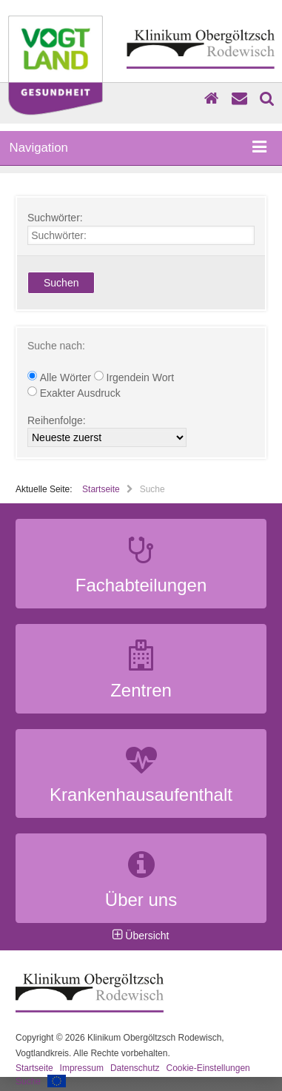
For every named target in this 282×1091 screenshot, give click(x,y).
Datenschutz (135, 1068)
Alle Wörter (60, 377)
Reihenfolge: (56, 420)
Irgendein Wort (134, 377)
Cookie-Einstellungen (207, 1068)
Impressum (82, 1068)
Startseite (101, 489)
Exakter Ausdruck (74, 392)
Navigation (138, 148)
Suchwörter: (55, 218)
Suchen (61, 283)
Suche (28, 1081)
